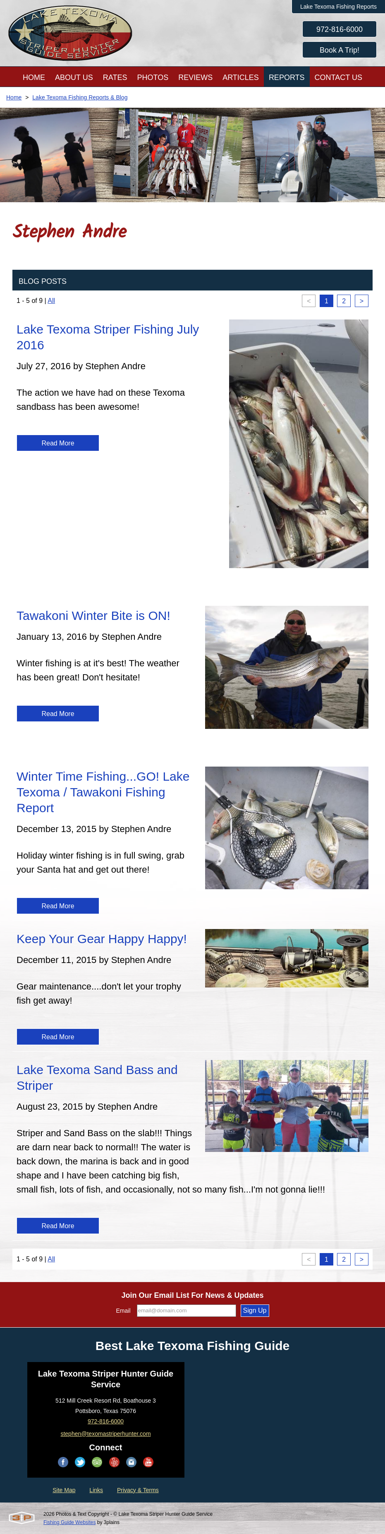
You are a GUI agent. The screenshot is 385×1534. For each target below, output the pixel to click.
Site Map (64, 1490)
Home (14, 97)
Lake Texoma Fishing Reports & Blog (79, 97)
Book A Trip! (339, 50)
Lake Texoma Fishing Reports (338, 6)
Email (123, 1310)
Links (96, 1490)
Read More (57, 443)
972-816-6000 (339, 29)
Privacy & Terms (138, 1490)
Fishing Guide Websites (69, 1522)
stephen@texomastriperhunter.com (105, 1433)
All (51, 300)
